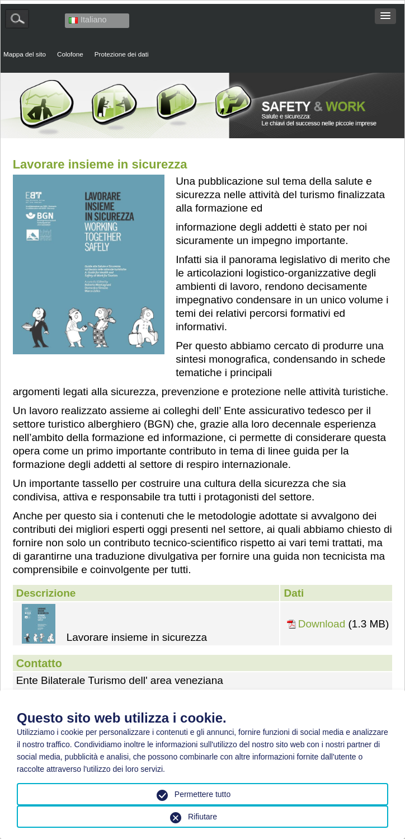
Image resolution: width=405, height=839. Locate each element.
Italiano (87, 19)
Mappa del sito (24, 54)
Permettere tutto (202, 794)
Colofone (70, 54)
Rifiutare (202, 816)
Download (322, 624)
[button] (385, 16)
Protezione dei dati (122, 54)
